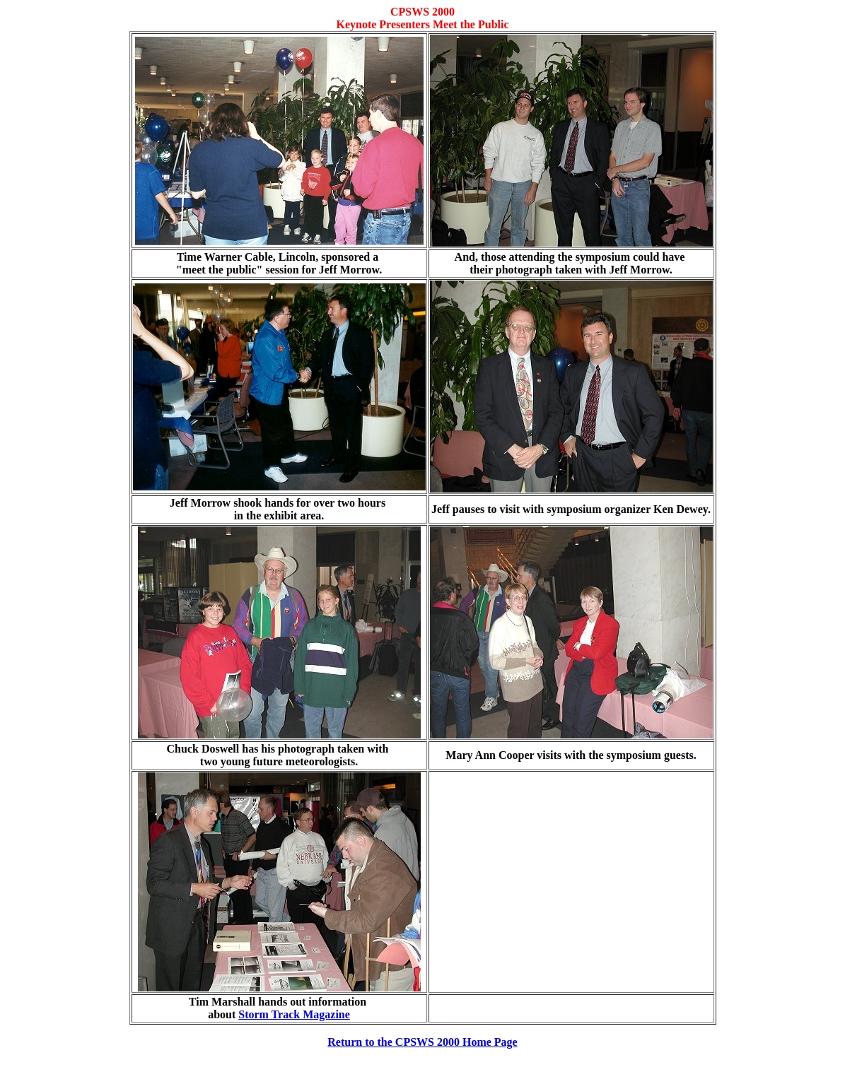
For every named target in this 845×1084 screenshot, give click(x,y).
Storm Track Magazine (294, 1014)
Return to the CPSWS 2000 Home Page (422, 1042)
